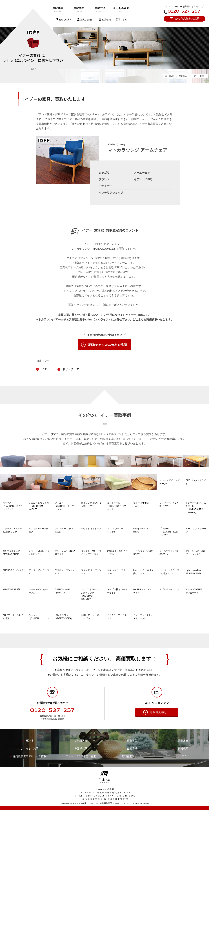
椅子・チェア (71, 369)
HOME (171, 76)
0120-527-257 (52, 833)
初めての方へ (65, 19)
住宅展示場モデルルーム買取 (29, 879)
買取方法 (99, 10)
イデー (45, 369)
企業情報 (106, 19)
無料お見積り (158, 834)
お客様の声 (80, 871)
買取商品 (78, 10)
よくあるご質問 (29, 871)
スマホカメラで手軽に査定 (81, 879)
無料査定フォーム (132, 879)
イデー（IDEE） (199, 76)
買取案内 (57, 10)
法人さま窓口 (86, 19)
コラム (123, 19)
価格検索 (183, 871)
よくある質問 (121, 10)
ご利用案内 (80, 863)
